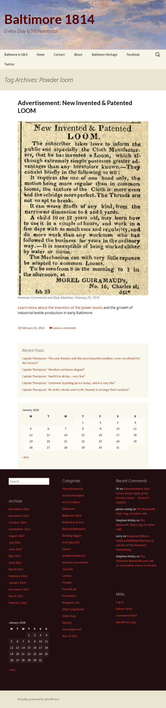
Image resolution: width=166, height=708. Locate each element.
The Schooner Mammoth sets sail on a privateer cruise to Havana (136, 560)
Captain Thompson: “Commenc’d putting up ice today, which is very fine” (69, 383)
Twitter (9, 64)
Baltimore (68, 509)
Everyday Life (71, 542)
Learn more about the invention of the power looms (60, 307)
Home (41, 54)
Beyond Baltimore (73, 529)
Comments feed (126, 615)
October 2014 (17, 522)
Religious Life (71, 602)
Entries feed (124, 609)
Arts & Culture (71, 502)
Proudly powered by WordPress (38, 699)
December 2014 (19, 509)
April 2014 (15, 562)
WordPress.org (126, 622)
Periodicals (69, 589)
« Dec (25, 457)
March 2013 (16, 596)
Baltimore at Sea (73, 522)
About (78, 54)
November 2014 (19, 516)
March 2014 (16, 569)
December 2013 (19, 589)
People (67, 582)
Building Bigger (72, 535)
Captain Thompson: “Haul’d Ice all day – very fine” (53, 376)
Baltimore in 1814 (15, 54)
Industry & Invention (75, 562)
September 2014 (19, 529)
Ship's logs (69, 616)
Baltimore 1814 (71, 515)
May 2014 (15, 556)
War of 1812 (69, 636)
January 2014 (17, 583)
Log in (119, 602)
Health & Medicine (73, 556)
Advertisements (72, 489)
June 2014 (15, 549)
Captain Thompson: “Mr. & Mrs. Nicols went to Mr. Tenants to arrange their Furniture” (76, 390)
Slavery (67, 622)
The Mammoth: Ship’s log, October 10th (135, 524)
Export (66, 549)
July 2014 (15, 542)
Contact (59, 54)
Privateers (69, 596)
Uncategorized (71, 629)
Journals (67, 569)
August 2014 (16, 536)
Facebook (133, 54)
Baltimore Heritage (104, 54)
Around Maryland (73, 495)
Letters (67, 576)
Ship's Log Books (73, 609)
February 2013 (18, 603)
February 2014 (18, 576)
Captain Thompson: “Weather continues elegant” (53, 369)
